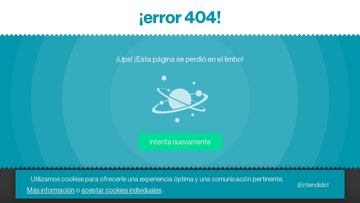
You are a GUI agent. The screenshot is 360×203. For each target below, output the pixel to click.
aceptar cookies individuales (121, 191)
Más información (51, 191)
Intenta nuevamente (180, 141)
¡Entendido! (312, 185)
